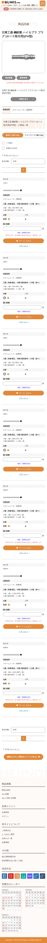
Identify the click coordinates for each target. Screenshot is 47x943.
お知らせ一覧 (7, 838)
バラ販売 (9, 143)
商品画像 (8, 78)
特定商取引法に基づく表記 (12, 861)
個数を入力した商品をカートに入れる (23, 757)
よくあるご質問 (8, 834)
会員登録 (5, 812)
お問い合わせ (23, 246)
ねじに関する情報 (9, 798)
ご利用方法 (6, 830)
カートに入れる (23, 241)
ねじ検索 (5, 794)
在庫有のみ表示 (11, 148)
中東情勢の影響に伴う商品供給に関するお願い (24, 9)
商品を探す (6, 790)
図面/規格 (23, 78)
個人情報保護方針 (9, 857)
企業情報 (5, 842)
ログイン (5, 816)
